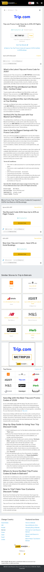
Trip (16, 10)
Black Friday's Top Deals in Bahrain (32, 539)
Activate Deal (22, 223)
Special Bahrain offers (31, 525)
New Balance (11, 320)
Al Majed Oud (32, 306)
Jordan (3, 539)
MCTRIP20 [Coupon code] (19, 35)
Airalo (11, 304)
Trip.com (24, 411)
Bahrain (3, 530)
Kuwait (3, 527)
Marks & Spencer (32, 320)
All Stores (10, 10)
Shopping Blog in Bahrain (32, 527)
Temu (11, 288)
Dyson (11, 336)
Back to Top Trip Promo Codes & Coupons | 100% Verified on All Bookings (22, 49)
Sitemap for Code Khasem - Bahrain (33, 531)
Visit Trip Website (22, 45)
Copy (31, 35)
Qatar (2, 534)
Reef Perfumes (32, 288)
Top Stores (7, 369)
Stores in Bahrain (30, 522)
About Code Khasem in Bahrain (32, 535)
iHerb (32, 337)
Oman (3, 532)
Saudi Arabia (4, 522)
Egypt (3, 537)
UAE (2, 525)
